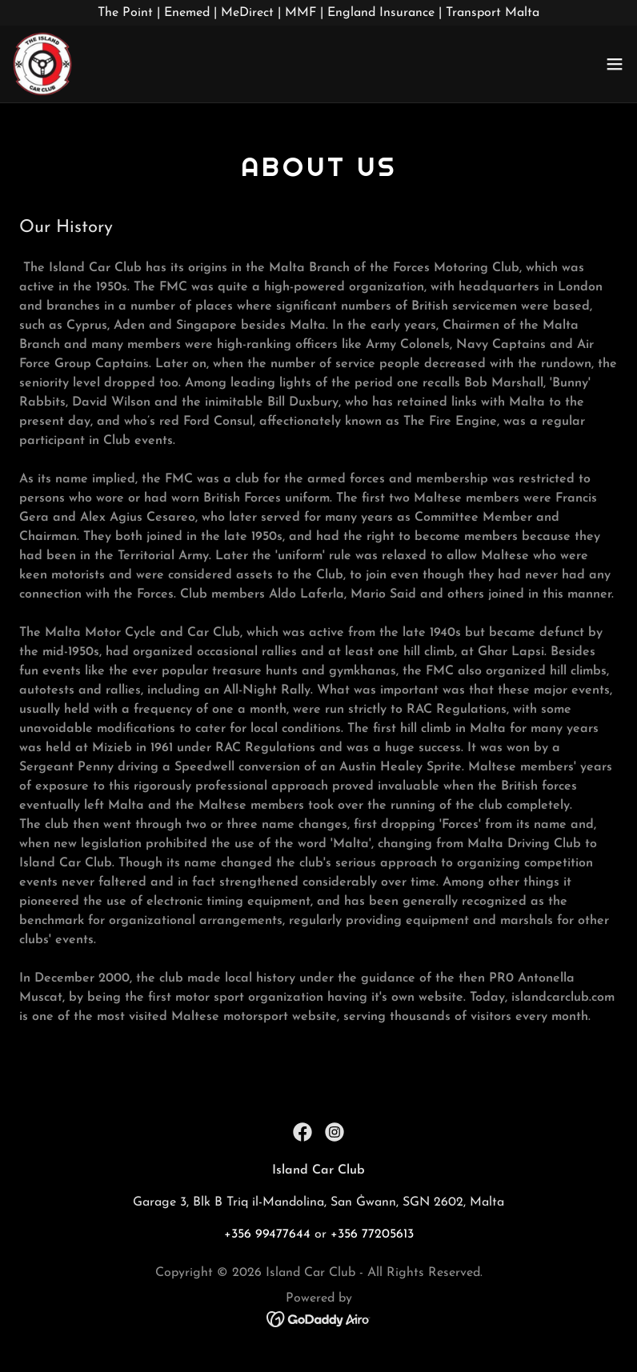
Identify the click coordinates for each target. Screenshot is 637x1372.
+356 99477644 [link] (267, 1234)
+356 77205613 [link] (372, 1234)
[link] (42, 64)
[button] (615, 64)
